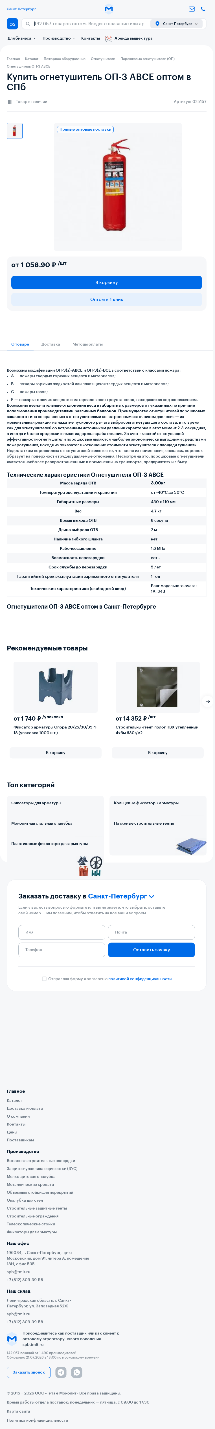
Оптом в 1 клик (106, 299)
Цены (12, 1132)
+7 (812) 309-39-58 (25, 1280)
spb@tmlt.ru (18, 1272)
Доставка (50, 344)
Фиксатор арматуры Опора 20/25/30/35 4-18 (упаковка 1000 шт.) (55, 730)
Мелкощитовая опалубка (31, 1177)
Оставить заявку (151, 1024)
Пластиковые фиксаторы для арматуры (49, 894)
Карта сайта (18, 1411)
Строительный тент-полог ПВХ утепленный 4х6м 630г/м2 (157, 730)
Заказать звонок (29, 1372)
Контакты (90, 38)
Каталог (14, 1101)
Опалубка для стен (25, 1200)
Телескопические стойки (31, 1224)
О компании (18, 1116)
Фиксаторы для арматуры (36, 803)
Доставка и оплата (25, 1109)
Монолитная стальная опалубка (42, 848)
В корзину (106, 282)
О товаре (20, 344)
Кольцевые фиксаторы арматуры (146, 803)
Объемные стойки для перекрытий (40, 1193)
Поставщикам (20, 1140)
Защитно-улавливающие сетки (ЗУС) (42, 1169)
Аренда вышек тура (129, 38)
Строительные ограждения (32, 1216)
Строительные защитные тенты (37, 1208)
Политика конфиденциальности (37, 1420)
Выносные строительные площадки (41, 1161)
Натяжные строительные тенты (144, 848)
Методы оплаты (88, 344)
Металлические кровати (30, 1185)
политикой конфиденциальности (140, 1054)
